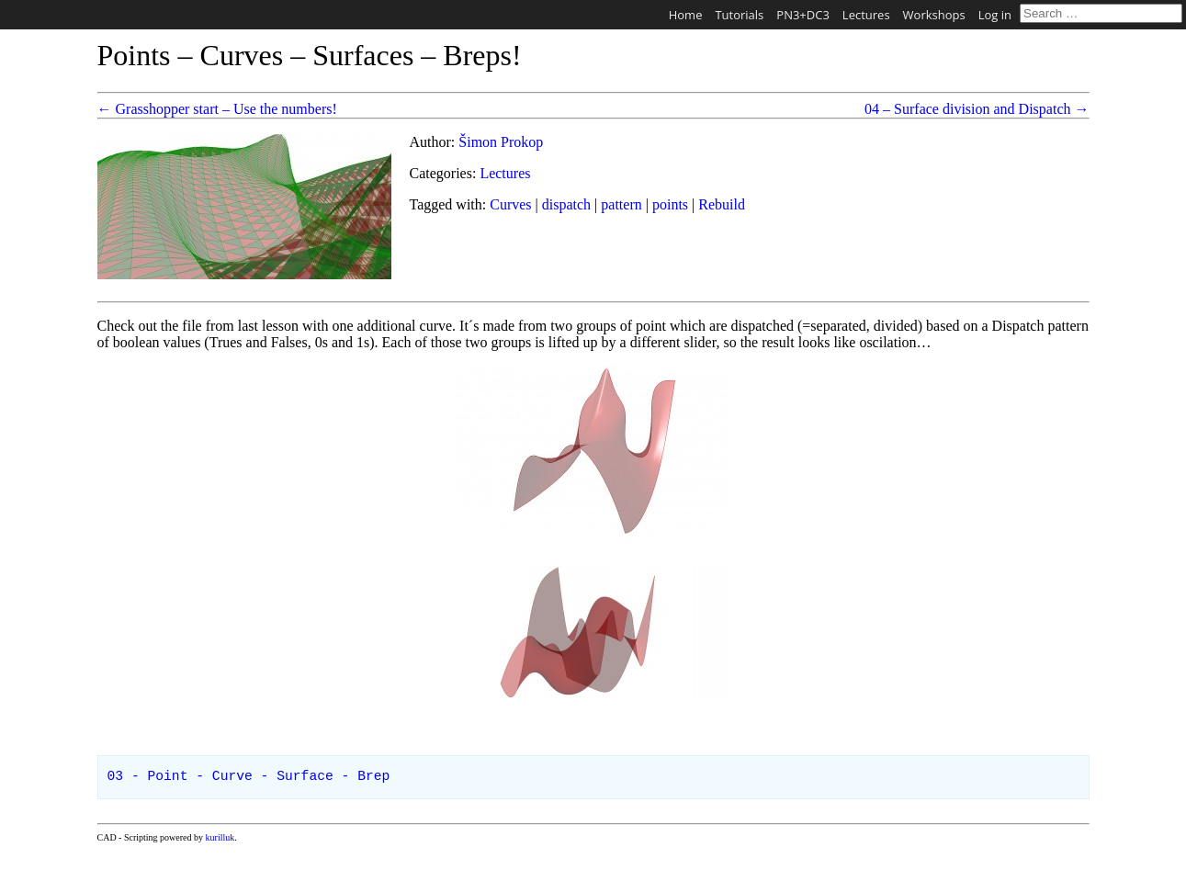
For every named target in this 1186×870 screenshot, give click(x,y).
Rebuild (721, 204)
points (670, 204)
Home (686, 14)
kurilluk (220, 837)
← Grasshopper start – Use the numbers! (217, 109)
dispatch (566, 204)
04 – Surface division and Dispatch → (976, 109)
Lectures (866, 14)
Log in (994, 14)
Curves (510, 204)
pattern (621, 204)
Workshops (934, 14)
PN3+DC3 (803, 14)
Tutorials (739, 14)
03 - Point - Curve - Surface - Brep (248, 776)
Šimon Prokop (500, 142)
